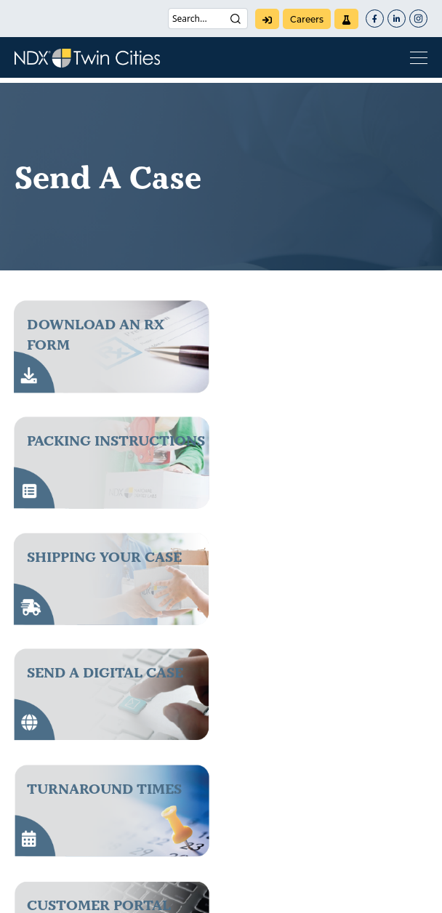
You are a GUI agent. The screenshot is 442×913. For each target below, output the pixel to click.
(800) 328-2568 (78, 756)
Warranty (334, 893)
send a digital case (324, 440)
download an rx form (95, 334)
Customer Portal (318, 557)
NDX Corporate (298, 794)
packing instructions (335, 324)
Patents (102, 893)
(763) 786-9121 (75, 771)
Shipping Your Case (104, 440)
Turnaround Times (104, 557)
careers (307, 19)
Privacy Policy (175, 893)
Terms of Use (260, 893)
